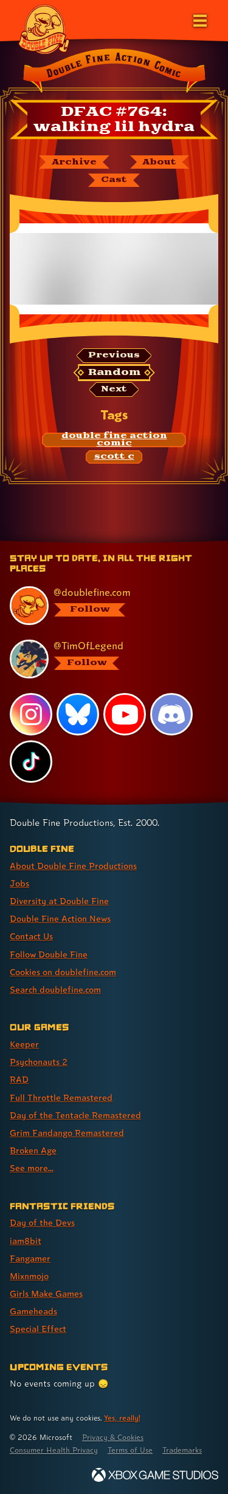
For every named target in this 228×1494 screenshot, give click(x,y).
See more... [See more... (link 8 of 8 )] (32, 1168)
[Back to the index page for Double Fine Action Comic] (114, 72)
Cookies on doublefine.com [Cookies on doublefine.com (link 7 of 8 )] (63, 972)
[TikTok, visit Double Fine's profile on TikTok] (31, 761)
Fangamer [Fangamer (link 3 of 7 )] (30, 1258)
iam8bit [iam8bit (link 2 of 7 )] (25, 1240)
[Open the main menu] (198, 19)
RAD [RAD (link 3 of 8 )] (19, 1079)
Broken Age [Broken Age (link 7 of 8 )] (33, 1150)
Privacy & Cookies (112, 1437)
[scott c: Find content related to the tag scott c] (114, 457)
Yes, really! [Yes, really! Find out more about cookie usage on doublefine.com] (122, 1417)
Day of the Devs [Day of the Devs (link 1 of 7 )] (42, 1222)
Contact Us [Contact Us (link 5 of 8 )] (31, 936)
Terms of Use (130, 1450)
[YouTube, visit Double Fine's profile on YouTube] (124, 714)
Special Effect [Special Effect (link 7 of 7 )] (38, 1328)
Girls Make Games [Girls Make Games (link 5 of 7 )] (46, 1293)
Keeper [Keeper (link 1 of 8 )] (24, 1044)
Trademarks (182, 1450)
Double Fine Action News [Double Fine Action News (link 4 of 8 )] (60, 918)
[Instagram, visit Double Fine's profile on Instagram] (31, 714)
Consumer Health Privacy (54, 1450)
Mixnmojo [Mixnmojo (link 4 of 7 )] (29, 1276)
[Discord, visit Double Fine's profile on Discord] (171, 714)
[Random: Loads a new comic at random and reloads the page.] (114, 372)
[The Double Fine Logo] (44, 28)
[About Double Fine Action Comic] (160, 162)
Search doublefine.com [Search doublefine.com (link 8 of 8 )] (55, 989)
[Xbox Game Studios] (155, 1475)
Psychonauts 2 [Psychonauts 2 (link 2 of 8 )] (38, 1061)
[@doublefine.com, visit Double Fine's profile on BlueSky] (108, 605)
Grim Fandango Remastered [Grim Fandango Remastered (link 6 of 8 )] (67, 1132)
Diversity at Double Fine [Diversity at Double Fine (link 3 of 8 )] (59, 901)
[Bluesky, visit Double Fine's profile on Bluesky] (78, 714)
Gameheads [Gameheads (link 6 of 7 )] (33, 1311)
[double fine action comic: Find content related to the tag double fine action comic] (114, 440)
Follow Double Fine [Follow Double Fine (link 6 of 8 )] (49, 954)
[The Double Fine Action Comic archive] (73, 162)
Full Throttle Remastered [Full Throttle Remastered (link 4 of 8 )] (61, 1097)
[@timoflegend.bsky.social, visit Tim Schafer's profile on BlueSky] (108, 659)
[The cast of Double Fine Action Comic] (114, 180)
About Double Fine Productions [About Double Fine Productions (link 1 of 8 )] (73, 865)
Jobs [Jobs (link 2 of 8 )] (19, 883)
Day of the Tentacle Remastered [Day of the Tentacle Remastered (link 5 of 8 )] (75, 1115)
